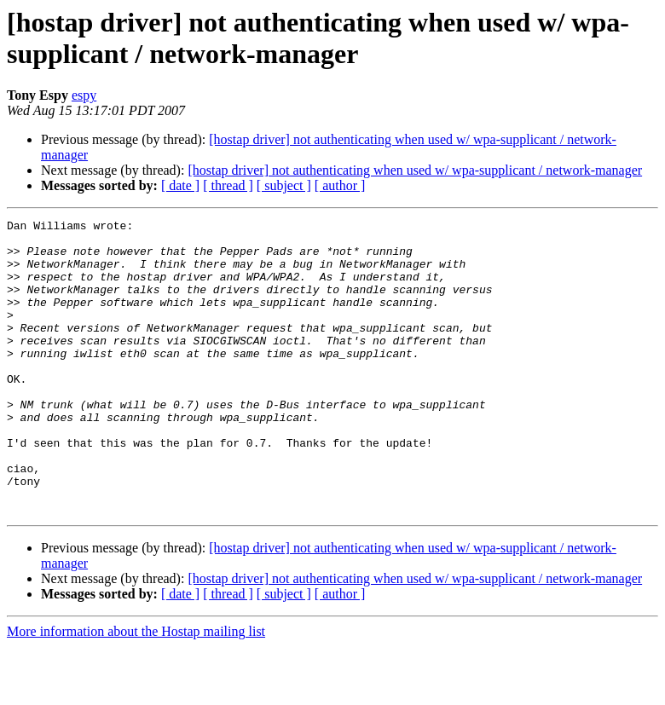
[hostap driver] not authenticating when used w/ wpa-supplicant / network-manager (415, 170)
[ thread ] (228, 185)
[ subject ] (284, 185)
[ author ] (340, 185)
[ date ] (180, 185)
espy (84, 95)
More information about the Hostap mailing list (136, 690)
